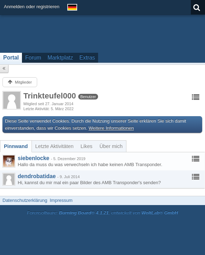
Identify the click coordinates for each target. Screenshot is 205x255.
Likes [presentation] (86, 146)
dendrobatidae (37, 176)
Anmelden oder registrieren (31, 6)
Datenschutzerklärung (24, 200)
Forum (33, 58)
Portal (11, 58)
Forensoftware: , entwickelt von (102, 212)
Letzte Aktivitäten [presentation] (54, 146)
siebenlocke (33, 158)
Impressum (61, 200)
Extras (87, 58)
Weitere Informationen (111, 128)
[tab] (16, 146)
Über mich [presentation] (111, 146)
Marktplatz (60, 58)
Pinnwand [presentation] (16, 146)
